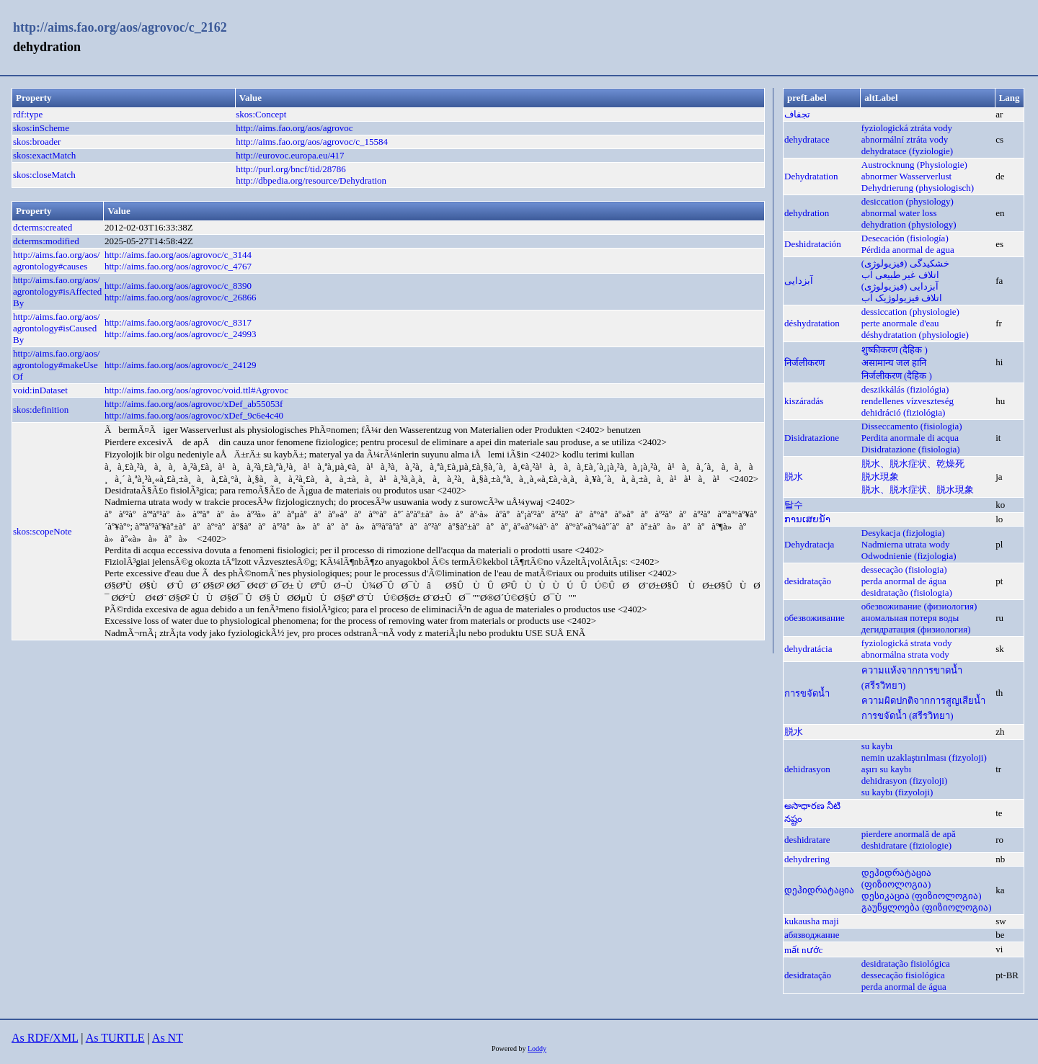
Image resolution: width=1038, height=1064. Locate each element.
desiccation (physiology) (907, 201)
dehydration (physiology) (909, 224)
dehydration (806, 212)
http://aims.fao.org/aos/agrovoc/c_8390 (178, 285)
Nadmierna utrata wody (905, 544)
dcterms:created (42, 227)
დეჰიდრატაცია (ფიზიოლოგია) (896, 878)
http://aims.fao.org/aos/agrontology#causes (56, 260)
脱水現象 (880, 476)
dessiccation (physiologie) (910, 311)
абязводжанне (811, 934)
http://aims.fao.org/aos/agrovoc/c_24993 (181, 333)
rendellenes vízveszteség (907, 400)
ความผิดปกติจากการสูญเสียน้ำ (923, 700)
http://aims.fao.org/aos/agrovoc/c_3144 (178, 254)
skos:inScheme (41, 127)
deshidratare (807, 839)
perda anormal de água (903, 581)
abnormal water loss (899, 212)
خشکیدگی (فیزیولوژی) (905, 263)
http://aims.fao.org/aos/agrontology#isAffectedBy (57, 291)
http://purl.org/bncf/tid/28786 (291, 169)
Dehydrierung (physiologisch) (917, 187)
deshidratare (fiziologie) (906, 845)
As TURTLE (115, 1038)
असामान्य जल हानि (894, 362)
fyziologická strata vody (906, 643)
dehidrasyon (807, 769)
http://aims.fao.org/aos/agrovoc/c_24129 (181, 364)
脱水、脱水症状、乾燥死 (912, 463)
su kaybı (877, 746)
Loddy (537, 1048)
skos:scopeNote (42, 531)
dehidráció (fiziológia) (903, 412)
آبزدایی (798, 280)
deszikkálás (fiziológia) (905, 389)
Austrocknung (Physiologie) (914, 164)
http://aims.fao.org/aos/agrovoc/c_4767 (178, 266)
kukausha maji (811, 921)
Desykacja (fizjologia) (903, 532)
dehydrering (807, 859)
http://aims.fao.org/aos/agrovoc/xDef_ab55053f (194, 403)
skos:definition (40, 409)
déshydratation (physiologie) (915, 334)
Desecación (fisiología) (905, 238)
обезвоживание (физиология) (919, 606)
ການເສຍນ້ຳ (807, 519)
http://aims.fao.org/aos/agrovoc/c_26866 (181, 297)
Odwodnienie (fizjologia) (909, 555)
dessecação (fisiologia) (904, 569)
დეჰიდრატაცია (819, 890)
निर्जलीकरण (804, 362)
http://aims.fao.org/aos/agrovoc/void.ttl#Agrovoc (196, 390)
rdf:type (28, 114)
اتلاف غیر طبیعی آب (900, 274)
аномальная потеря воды (910, 617)
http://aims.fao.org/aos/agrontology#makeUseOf (56, 365)
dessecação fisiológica (903, 975)
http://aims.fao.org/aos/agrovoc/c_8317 (178, 322)
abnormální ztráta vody (905, 139)
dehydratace (807, 139)
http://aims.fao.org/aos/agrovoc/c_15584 (312, 141)
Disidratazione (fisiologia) (910, 449)
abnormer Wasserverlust (906, 176)
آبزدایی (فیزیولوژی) (900, 286)
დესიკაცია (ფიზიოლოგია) (921, 895)
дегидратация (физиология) (916, 629)
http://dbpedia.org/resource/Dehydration (311, 180)
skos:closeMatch (44, 174)
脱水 (793, 476)
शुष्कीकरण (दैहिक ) (894, 349)
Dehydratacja (809, 544)
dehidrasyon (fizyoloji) (904, 780)
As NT (167, 1038)
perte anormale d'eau (900, 323)
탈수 (793, 504)
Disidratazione (811, 437)
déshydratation (812, 323)
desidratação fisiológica (905, 963)
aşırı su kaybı (886, 769)
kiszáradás (803, 400)
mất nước (803, 949)
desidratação (807, 581)
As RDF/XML (45, 1038)
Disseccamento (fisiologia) (911, 426)
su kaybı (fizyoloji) (897, 792)
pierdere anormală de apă (908, 833)
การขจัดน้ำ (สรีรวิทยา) (907, 715)
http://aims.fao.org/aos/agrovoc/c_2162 (120, 27)
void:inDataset (40, 390)
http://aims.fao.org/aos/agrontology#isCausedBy (56, 328)
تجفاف (797, 114)
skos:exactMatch (44, 155)
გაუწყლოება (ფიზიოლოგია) (926, 907)
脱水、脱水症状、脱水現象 (917, 489)
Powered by (510, 1048)
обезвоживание (814, 617)
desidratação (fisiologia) (906, 592)
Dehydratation (811, 176)
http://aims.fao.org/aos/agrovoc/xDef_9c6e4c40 (194, 415)
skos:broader (37, 141)
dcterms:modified (46, 241)
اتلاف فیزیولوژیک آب (902, 297)
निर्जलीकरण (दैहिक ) (896, 375)
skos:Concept (261, 114)
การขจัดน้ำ (807, 693)
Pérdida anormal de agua (907, 249)
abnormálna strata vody (905, 654)
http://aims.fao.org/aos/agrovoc (294, 127)
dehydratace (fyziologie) (907, 151)
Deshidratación (812, 243)
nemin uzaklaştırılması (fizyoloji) (924, 757)
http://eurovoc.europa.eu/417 (290, 155)
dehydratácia (808, 648)
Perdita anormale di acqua (910, 437)
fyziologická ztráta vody (906, 127)
